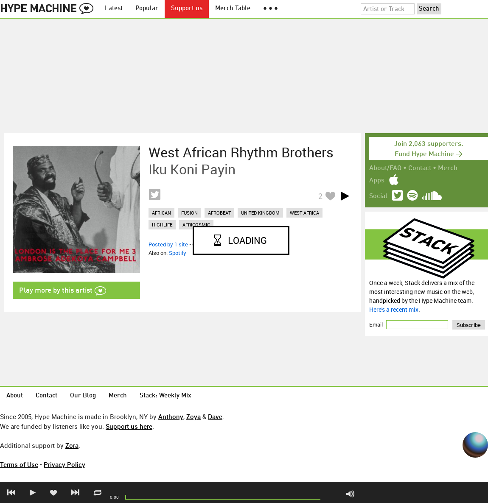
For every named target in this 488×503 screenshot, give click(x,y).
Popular (146, 9)
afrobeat (219, 213)
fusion (189, 213)
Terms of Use (19, 464)
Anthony (170, 416)
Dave (215, 416)
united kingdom (260, 213)
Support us (186, 9)
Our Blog (83, 396)
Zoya (193, 416)
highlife (162, 224)
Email (376, 324)
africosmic (196, 224)
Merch (447, 168)
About (14, 396)
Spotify (177, 253)
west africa (304, 213)
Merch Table (232, 9)
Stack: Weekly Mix (165, 396)
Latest (114, 9)
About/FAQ (385, 168)
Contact (419, 168)
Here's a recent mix (393, 309)
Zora (72, 445)
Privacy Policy (64, 464)
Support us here (129, 426)
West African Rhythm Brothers (241, 152)
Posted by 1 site (168, 244)
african (161, 213)
